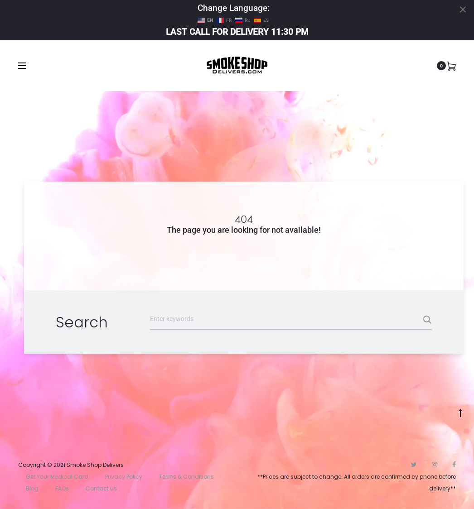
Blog (32, 488)
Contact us (101, 488)
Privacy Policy (123, 476)
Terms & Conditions (186, 476)
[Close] (462, 9)
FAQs (62, 488)
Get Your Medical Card (57, 476)
